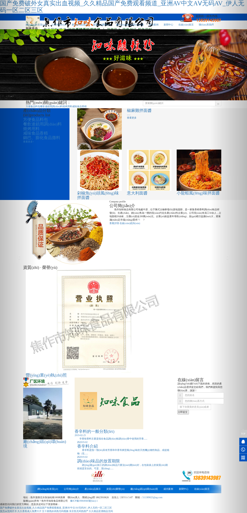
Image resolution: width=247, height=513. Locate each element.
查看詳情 (114, 223)
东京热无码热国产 (78, 511)
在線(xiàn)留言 (186, 24)
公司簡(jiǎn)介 (59, 24)
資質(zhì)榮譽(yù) (102, 24)
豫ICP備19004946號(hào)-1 (84, 501)
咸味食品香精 (79, 106)
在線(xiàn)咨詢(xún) (130, 223)
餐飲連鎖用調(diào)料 (51, 106)
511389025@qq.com (152, 497)
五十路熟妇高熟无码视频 (55, 511)
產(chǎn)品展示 (80, 24)
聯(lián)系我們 (206, 24)
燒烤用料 (67, 106)
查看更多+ (28, 141)
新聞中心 (168, 24)
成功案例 (153, 24)
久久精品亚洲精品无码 (101, 511)
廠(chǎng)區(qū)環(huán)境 (130, 24)
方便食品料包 (33, 106)
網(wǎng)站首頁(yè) (47, 489)
